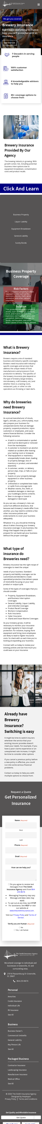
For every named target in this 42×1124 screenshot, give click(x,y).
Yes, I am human (22, 930)
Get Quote (21, 1117)
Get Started (9, 42)
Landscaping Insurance (17, 1069)
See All (11, 1014)
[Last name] (21, 835)
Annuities (12, 996)
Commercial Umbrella (17, 1035)
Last (21, 840)
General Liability (15, 1040)
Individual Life (14, 1005)
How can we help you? (21, 867)
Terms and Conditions (28, 1099)
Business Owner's (15, 1030)
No (22, 927)
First (21, 830)
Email (21, 856)
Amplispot (26, 1096)
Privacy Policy (19, 915)
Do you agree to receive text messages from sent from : (21, 901)
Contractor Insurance (16, 1065)
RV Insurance (13, 1010)
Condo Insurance (15, 1001)
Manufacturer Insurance (17, 1074)
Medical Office (14, 1079)
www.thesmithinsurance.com (22, 910)
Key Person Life (14, 1044)
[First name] (21, 825)
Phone (21, 845)
